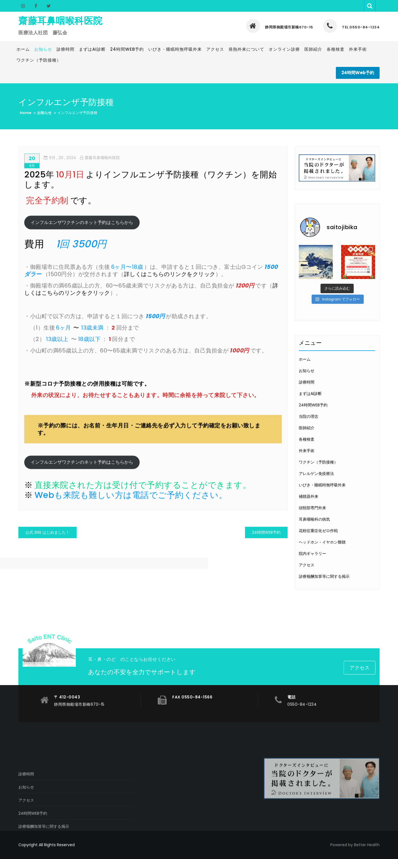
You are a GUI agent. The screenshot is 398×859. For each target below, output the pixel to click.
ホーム (304, 359)
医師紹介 (306, 428)
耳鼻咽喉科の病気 (314, 519)
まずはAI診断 (310, 393)
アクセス (306, 565)
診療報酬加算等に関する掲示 (324, 576)
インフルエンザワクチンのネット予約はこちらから (82, 239)
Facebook (36, 6)
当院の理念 (308, 416)
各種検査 (306, 439)
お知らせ (306, 370)
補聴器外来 (308, 496)
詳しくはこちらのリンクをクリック (169, 290)
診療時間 (306, 382)
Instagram (23, 6)
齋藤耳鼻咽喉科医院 (60, 20)
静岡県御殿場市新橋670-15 (279, 27)
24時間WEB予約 (266, 532)
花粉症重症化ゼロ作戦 (318, 530)
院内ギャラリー (312, 553)
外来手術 (306, 450)
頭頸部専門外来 (312, 508)
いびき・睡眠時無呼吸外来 (322, 485)
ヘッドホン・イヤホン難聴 (322, 542)
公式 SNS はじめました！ (47, 532)
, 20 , (60, 174)
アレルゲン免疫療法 (316, 473)
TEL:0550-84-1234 (351, 27)
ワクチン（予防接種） (318, 462)
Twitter (48, 6)
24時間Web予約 (357, 73)
